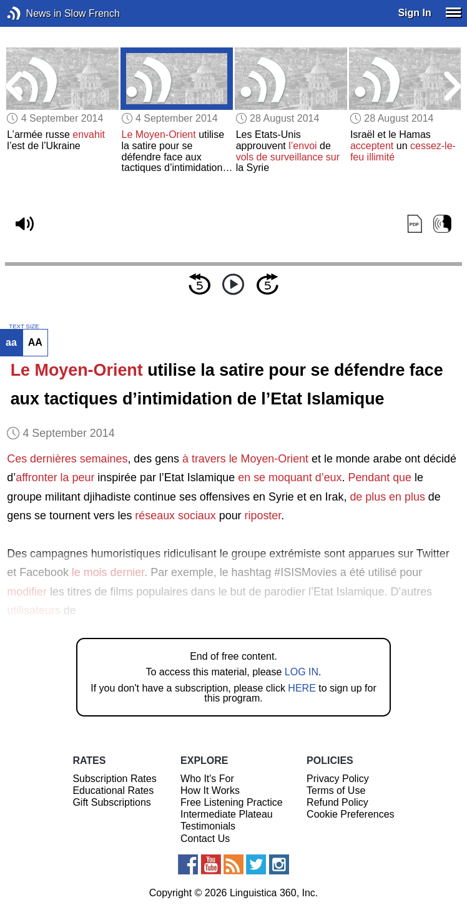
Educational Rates (113, 790)
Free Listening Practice (231, 802)
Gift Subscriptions (111, 802)
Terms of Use (336, 790)
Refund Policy (337, 802)
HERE (301, 688)
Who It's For (207, 778)
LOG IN (301, 672)
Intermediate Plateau (226, 814)
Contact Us (205, 838)
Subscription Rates (114, 778)
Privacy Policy (338, 778)
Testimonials (207, 826)
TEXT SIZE (24, 326)
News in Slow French (32, 13)
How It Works (210, 790)
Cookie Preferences (351, 814)
